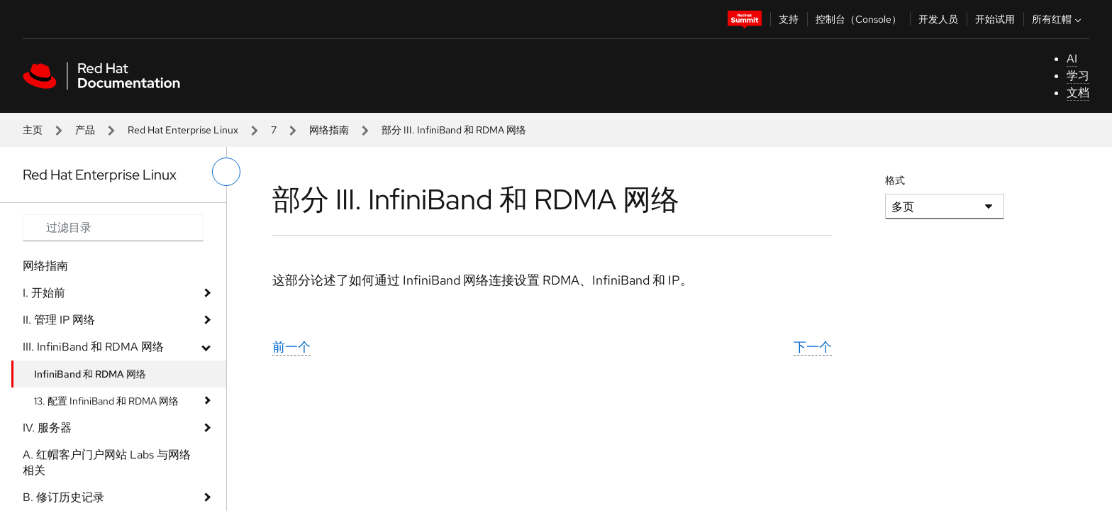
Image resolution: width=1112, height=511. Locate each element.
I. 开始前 (44, 292)
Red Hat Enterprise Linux (183, 129)
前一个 (291, 347)
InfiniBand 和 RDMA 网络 (90, 374)
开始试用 (995, 19)
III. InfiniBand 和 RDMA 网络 (93, 346)
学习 (1078, 75)
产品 (85, 129)
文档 (1078, 92)
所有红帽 (1058, 19)
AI (1072, 58)
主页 (33, 129)
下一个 (813, 347)
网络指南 (329, 129)
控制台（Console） (858, 19)
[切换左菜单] (226, 172)
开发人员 (938, 19)
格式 (895, 180)
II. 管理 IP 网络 (59, 319)
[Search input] (113, 227)
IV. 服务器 (47, 427)
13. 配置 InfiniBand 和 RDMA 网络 (106, 401)
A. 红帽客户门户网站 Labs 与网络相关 (107, 462)
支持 (789, 19)
